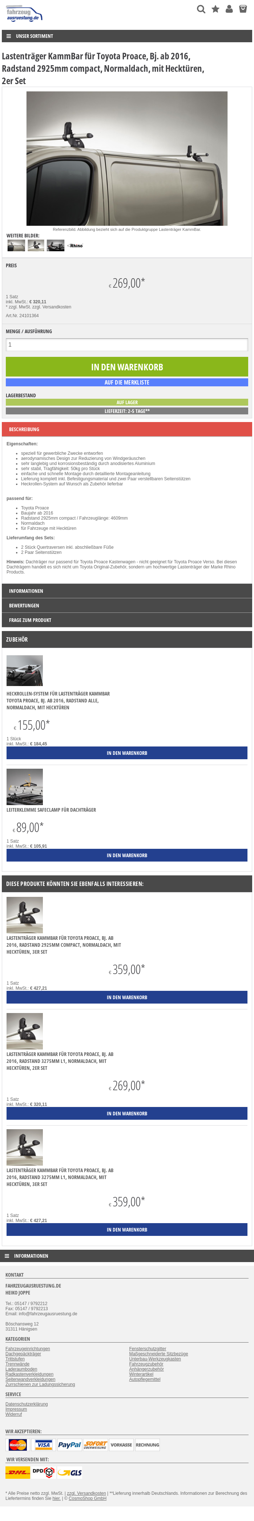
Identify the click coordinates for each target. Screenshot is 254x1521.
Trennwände (17, 1364)
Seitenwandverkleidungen (30, 1379)
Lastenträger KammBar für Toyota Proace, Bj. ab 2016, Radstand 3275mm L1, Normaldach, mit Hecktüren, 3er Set (60, 1177)
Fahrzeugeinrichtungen (27, 1348)
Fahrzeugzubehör (146, 1364)
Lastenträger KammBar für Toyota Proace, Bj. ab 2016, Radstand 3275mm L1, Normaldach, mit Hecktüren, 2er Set (60, 1061)
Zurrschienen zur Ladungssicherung (40, 1384)
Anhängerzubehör (146, 1369)
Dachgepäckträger (23, 1353)
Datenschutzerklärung (26, 1404)
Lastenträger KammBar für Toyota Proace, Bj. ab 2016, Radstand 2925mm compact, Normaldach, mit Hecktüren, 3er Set (64, 944)
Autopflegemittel (145, 1379)
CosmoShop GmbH (87, 1498)
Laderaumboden (21, 1369)
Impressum (16, 1409)
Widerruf (13, 1414)
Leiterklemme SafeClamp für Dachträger (51, 809)
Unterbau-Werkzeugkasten (155, 1359)
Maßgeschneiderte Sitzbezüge (158, 1353)
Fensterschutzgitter (147, 1348)
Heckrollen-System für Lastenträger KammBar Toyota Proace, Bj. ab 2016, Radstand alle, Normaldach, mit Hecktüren (58, 700)
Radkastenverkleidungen (29, 1374)
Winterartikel (141, 1374)
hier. (56, 1498)
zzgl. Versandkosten (51, 307)
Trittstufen (15, 1359)
